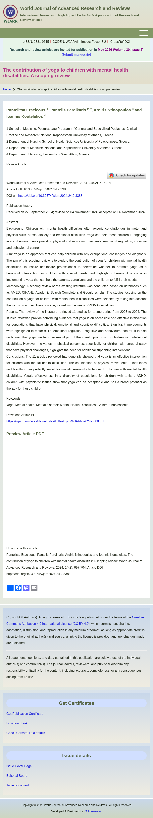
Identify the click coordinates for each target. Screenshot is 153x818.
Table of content (17, 785)
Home (7, 89)
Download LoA (16, 723)
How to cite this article (21, 548)
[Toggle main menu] (76, 33)
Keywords (13, 398)
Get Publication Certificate (24, 713)
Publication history (19, 205)
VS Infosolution (93, 811)
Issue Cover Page (19, 766)
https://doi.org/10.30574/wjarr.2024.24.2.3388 (50, 195)
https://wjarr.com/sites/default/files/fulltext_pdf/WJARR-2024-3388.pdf (55, 421)
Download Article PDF (21, 415)
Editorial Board (16, 775)
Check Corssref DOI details (25, 733)
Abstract (12, 222)
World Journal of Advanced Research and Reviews (75, 8)
